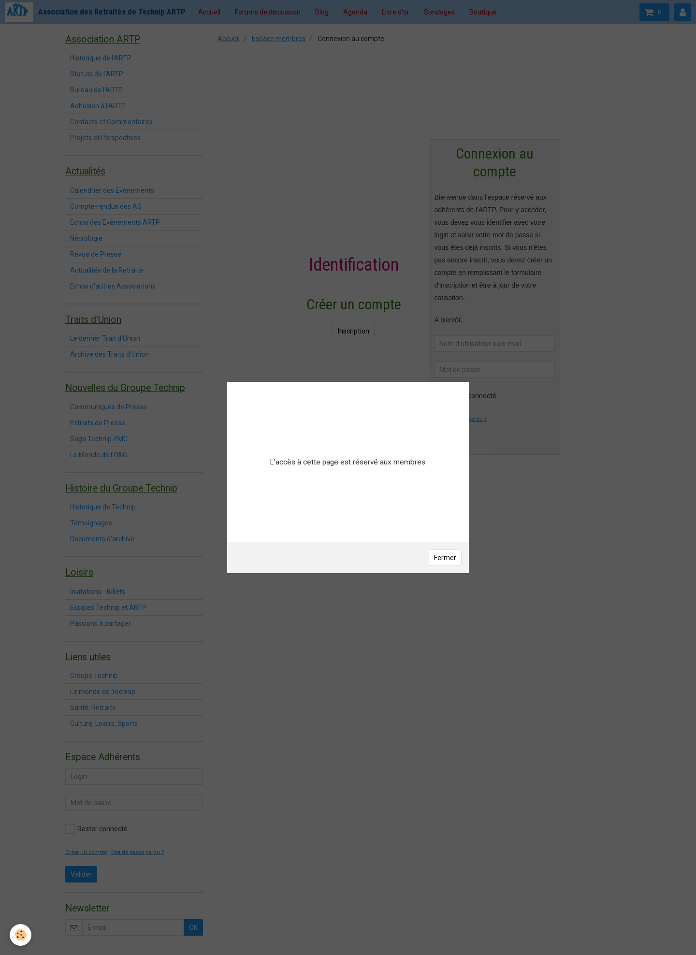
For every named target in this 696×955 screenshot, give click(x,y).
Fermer (445, 558)
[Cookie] (20, 935)
